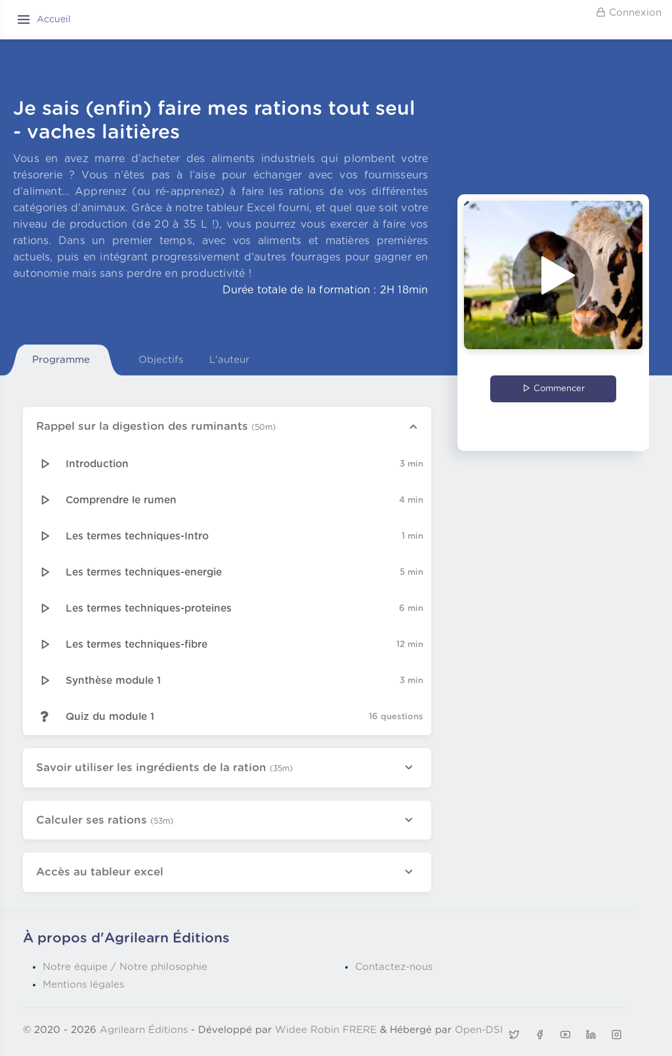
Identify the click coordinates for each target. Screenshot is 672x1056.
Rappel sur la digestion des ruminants (156, 426)
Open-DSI (479, 1030)
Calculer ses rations (104, 820)
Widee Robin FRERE (326, 1030)
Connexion (629, 12)
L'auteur (229, 360)
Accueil (54, 19)
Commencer (553, 388)
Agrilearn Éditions (144, 1030)
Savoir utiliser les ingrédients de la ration (164, 767)
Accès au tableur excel (99, 871)
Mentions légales (83, 985)
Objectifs (160, 360)
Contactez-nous (393, 967)
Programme (61, 360)
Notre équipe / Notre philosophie (125, 967)
